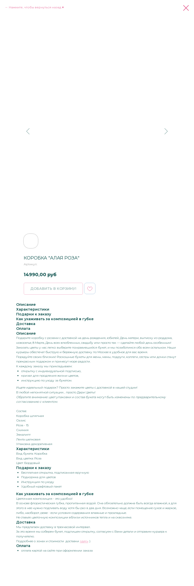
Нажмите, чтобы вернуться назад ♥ (36, 7)
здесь (84, 541)
